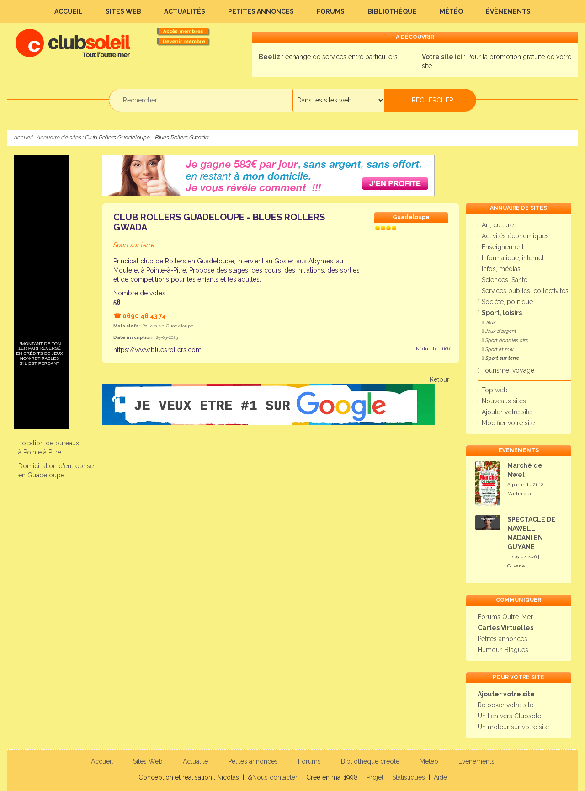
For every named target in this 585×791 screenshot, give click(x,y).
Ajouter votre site (505, 412)
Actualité (195, 761)
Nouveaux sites (502, 401)
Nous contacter (275, 777)
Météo (451, 11)
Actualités (184, 11)
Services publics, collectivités (523, 290)
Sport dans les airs (505, 340)
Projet (375, 777)
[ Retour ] (439, 379)
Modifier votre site (506, 423)
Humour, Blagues (503, 649)
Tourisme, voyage (506, 370)
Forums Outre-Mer (505, 616)
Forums (331, 11)
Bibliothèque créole (370, 761)
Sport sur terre (500, 358)
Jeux (488, 323)
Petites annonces (261, 11)
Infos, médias (499, 269)
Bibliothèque (392, 11)
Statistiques (408, 777)
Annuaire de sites (59, 137)
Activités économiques (513, 236)
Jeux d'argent (499, 331)
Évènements (508, 11)
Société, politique (505, 301)
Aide (440, 777)
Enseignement (501, 247)
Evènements (476, 761)
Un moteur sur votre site (513, 727)
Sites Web (123, 11)
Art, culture (496, 225)
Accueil (68, 11)
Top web (493, 390)
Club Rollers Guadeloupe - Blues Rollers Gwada (219, 222)
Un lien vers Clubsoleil (511, 716)
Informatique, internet (511, 258)
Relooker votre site (505, 705)
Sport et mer (498, 350)
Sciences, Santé (502, 279)
